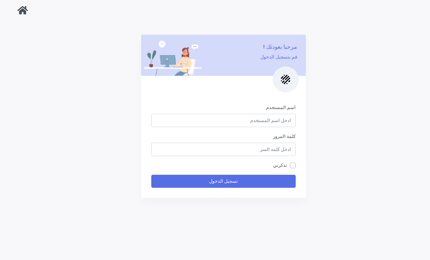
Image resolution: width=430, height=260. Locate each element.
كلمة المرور (276, 136)
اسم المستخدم (272, 107)
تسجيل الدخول (215, 181)
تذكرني (272, 165)
